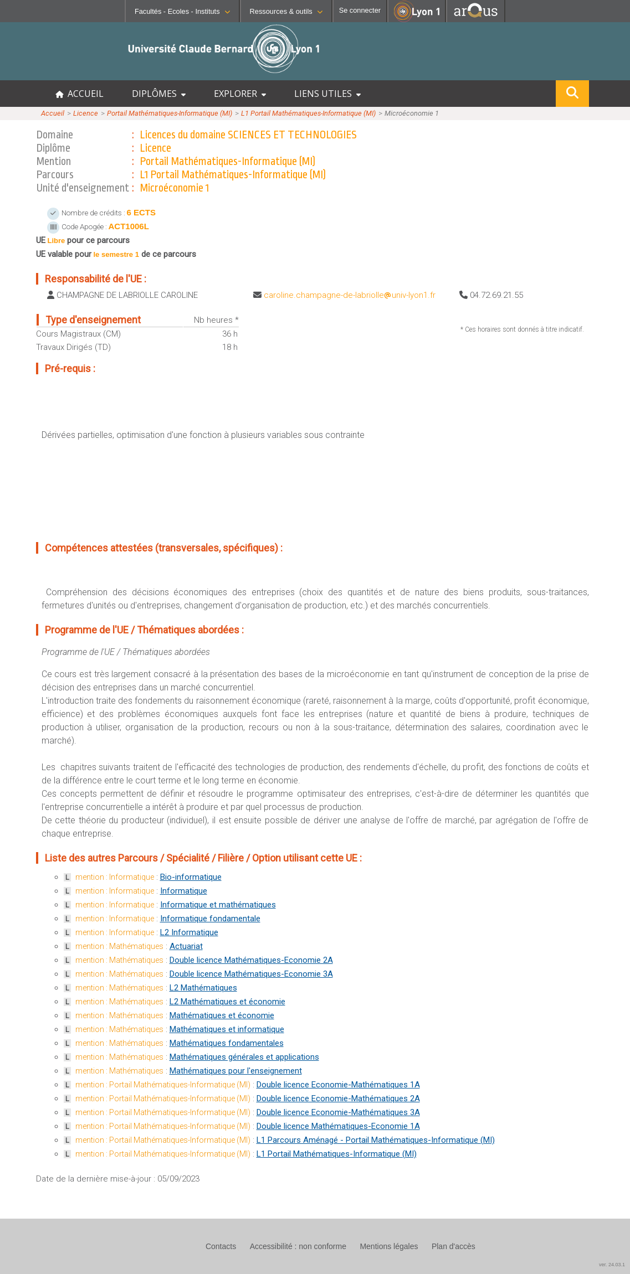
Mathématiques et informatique (227, 1029)
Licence (85, 113)
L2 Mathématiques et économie (227, 1002)
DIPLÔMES (159, 93)
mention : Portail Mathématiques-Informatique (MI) (162, 1084)
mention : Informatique (114, 877)
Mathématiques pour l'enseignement (236, 1071)
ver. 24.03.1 (612, 1264)
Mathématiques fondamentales (227, 1043)
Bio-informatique (191, 877)
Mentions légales (389, 1246)
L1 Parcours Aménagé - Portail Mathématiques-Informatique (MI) (376, 1140)
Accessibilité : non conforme (298, 1246)
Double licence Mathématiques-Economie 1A (338, 1126)
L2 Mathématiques (203, 988)
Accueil (52, 113)
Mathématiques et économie (222, 1015)
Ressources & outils (286, 11)
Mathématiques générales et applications (244, 1057)
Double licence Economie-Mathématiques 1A (338, 1085)
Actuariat (186, 946)
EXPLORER (240, 93)
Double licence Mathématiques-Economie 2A (251, 960)
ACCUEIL (79, 93)
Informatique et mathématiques (218, 905)
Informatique (183, 891)
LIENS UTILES (327, 93)
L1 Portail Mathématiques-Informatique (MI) (308, 113)
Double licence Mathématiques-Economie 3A (251, 974)
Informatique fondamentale (210, 919)
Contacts (221, 1246)
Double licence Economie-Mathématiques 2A (338, 1098)
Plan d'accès (453, 1246)
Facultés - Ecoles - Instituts (182, 11)
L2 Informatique (189, 932)
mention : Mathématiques (119, 946)
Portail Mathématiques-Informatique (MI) (169, 113)
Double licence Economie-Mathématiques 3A (338, 1112)
